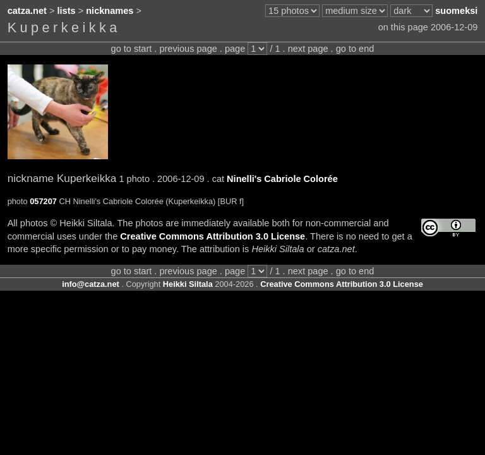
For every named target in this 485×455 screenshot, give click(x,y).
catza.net (27, 11)
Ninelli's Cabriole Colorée (282, 179)
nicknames (109, 11)
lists (66, 11)
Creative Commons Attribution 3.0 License (212, 236)
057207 (43, 201)
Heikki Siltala (188, 284)
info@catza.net (90, 284)
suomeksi (456, 11)
